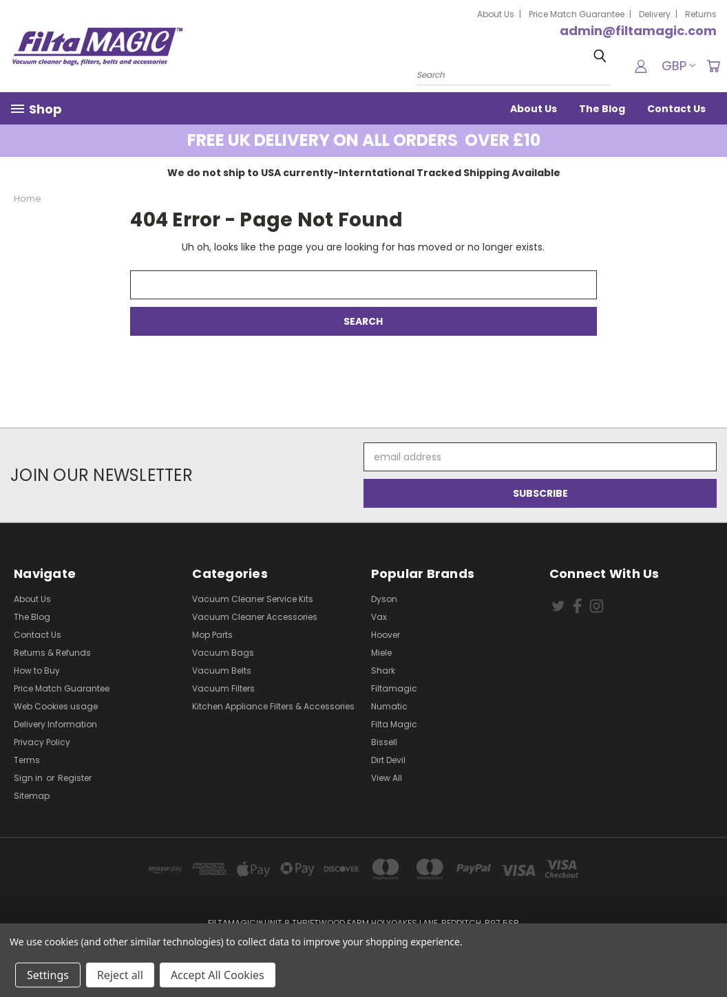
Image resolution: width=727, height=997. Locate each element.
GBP (678, 65)
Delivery (655, 14)
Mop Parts (212, 635)
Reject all (120, 975)
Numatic (389, 706)
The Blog (602, 109)
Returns (701, 14)
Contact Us (676, 109)
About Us (495, 14)
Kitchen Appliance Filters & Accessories (273, 706)
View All (386, 778)
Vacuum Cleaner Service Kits (252, 599)
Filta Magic (394, 724)
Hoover (385, 635)
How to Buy (37, 670)
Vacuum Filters (223, 688)
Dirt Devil (388, 760)
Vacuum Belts (221, 670)
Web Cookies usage (56, 706)
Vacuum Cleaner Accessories (254, 617)
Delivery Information (55, 724)
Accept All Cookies (217, 975)
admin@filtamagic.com (638, 30)
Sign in (29, 778)
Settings (48, 975)
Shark (383, 670)
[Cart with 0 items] (713, 66)
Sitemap (32, 796)
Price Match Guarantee (576, 14)
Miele (381, 652)
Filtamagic (394, 688)
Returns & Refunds (52, 652)
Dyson (384, 599)
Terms (27, 760)
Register (75, 778)
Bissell (384, 742)
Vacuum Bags (223, 652)
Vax (379, 617)
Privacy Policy (42, 742)
